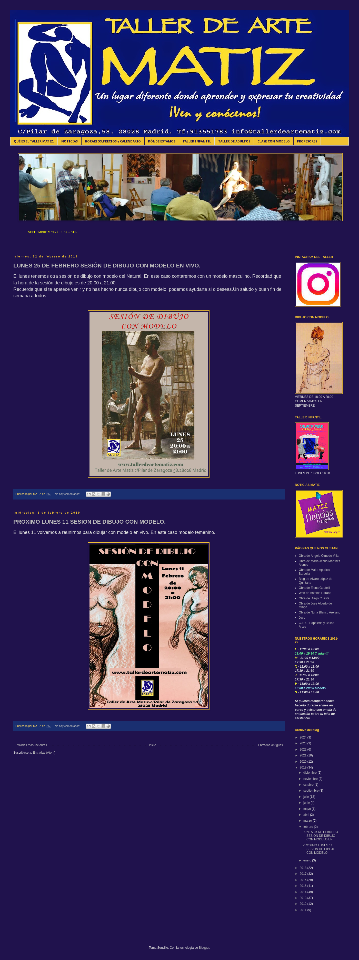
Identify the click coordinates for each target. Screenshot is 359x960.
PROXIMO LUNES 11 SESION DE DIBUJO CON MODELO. (89, 522)
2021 (303, 755)
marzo (308, 820)
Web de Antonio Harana (315, 593)
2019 (303, 767)
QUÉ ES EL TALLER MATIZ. (34, 141)
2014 (303, 892)
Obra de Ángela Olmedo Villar (319, 556)
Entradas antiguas (270, 745)
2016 (303, 880)
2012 (303, 904)
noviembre (310, 779)
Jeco (302, 617)
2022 (303, 749)
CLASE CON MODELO (273, 141)
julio (306, 797)
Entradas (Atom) (44, 752)
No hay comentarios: (68, 493)
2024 (303, 737)
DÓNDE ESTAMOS (161, 141)
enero (307, 860)
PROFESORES (307, 141)
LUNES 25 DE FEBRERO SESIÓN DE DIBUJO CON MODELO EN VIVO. (107, 265)
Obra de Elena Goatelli (314, 588)
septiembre (311, 790)
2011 (303, 910)
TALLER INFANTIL (197, 141)
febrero (308, 827)
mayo (307, 809)
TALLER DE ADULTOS (234, 141)
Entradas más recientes (31, 745)
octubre (308, 784)
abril (306, 815)
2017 (303, 874)
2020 (303, 761)
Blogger (204, 947)
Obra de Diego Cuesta (314, 598)
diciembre (310, 772)
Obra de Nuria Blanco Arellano (319, 612)
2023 (303, 743)
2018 (303, 868)
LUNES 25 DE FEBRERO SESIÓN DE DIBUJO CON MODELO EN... (320, 835)
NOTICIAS (69, 141)
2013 (303, 898)
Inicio (152, 745)
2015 (303, 886)
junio (307, 802)
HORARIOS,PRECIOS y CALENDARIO (113, 141)
